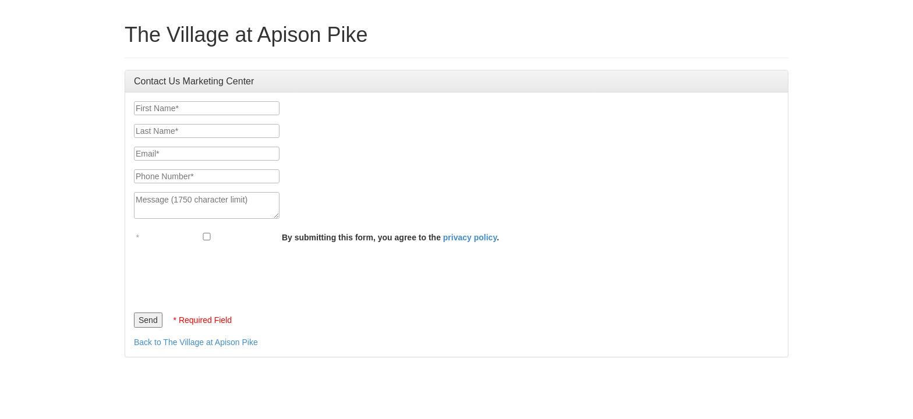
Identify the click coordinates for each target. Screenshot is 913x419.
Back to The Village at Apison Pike (196, 342)
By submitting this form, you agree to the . (390, 237)
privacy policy (470, 237)
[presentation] (222, 274)
